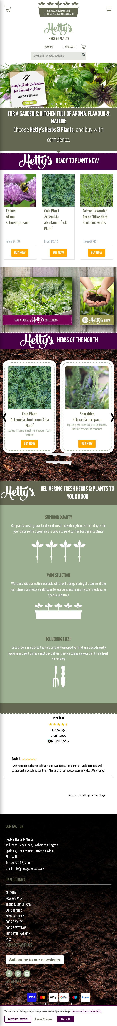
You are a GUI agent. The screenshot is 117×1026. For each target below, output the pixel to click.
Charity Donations (18, 934)
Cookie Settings (16, 928)
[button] (4, 777)
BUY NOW (20, 253)
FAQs (8, 940)
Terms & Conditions (18, 905)
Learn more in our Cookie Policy (86, 1011)
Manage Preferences (44, 1019)
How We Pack (14, 899)
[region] (58, 777)
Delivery (11, 893)
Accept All (65, 1019)
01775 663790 (20, 863)
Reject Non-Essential (18, 1019)
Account (49, 46)
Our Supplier (14, 910)
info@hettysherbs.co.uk (29, 869)
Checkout (70, 46)
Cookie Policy (14, 922)
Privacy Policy (15, 916)
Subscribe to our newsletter (34, 960)
